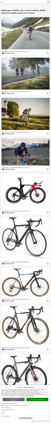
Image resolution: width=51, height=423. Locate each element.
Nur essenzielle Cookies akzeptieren (13, 399)
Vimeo (25, 414)
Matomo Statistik (25, 416)
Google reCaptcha (25, 407)
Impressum (34, 421)
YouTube (25, 412)
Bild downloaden (9, 53)
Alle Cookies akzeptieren (37, 399)
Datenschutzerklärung (27, 395)
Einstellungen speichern (25, 418)
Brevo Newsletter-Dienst (25, 409)
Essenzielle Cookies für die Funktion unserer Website (25, 405)
